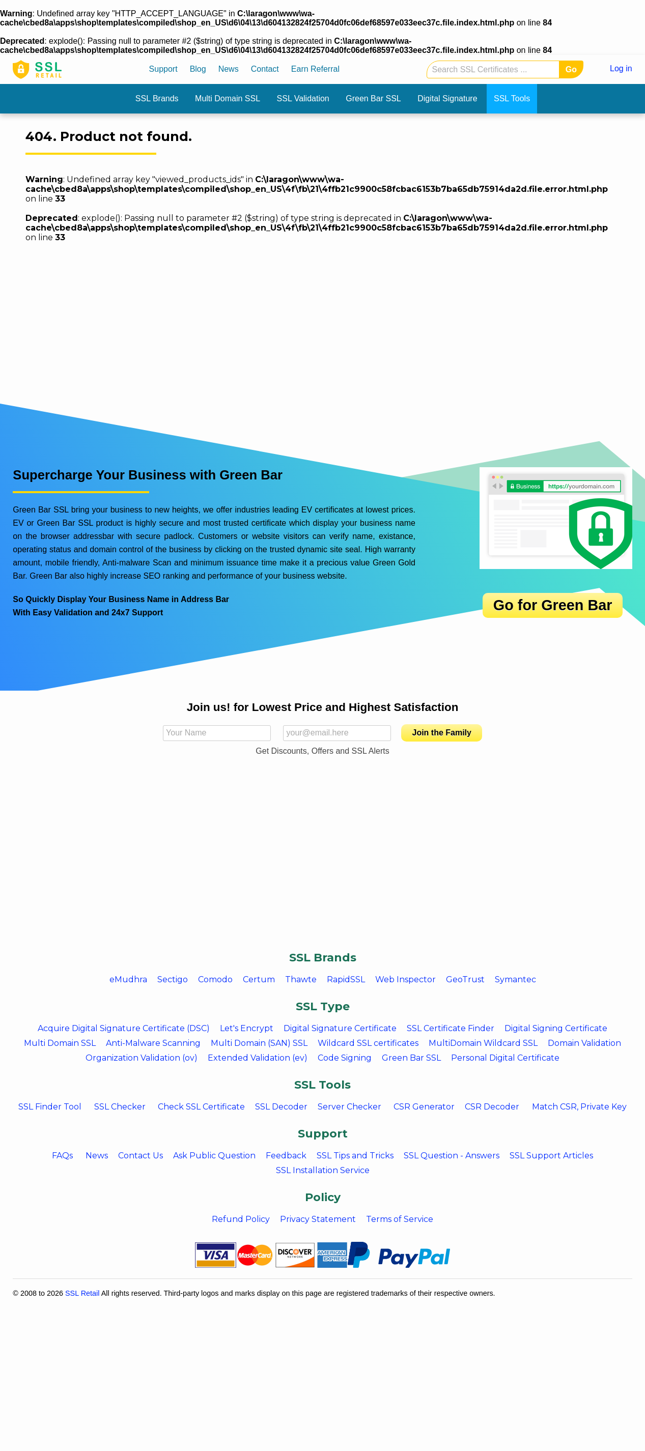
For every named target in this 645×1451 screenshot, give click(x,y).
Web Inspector (405, 979)
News (228, 69)
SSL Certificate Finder (450, 1028)
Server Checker (349, 1107)
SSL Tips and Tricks (355, 1155)
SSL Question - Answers (451, 1155)
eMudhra (128, 979)
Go (571, 69)
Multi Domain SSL (227, 98)
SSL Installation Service (323, 1170)
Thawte (301, 979)
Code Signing (345, 1058)
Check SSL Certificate (201, 1107)
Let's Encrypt (246, 1028)
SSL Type (323, 1006)
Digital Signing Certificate (555, 1028)
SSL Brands (157, 98)
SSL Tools (512, 98)
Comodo (215, 979)
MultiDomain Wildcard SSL (483, 1043)
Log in (621, 68)
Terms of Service (399, 1219)
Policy (323, 1197)
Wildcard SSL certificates (368, 1043)
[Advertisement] (318, 867)
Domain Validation (584, 1043)
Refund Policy (241, 1219)
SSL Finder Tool (49, 1107)
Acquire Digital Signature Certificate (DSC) (124, 1028)
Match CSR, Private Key (579, 1107)
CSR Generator (424, 1107)
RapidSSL (346, 979)
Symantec (515, 979)
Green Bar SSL (373, 98)
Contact (265, 69)
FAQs (62, 1155)
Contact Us (140, 1155)
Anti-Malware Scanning (153, 1043)
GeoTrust (465, 979)
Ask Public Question (214, 1155)
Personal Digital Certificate (505, 1058)
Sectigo (172, 979)
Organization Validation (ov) (142, 1058)
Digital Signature (447, 98)
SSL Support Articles (551, 1155)
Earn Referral (315, 69)
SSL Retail (82, 1293)
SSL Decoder (281, 1107)
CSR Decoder (492, 1107)
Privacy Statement (318, 1219)
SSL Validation (303, 98)
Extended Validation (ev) (257, 1058)
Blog (198, 69)
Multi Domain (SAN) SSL (259, 1043)
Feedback (286, 1155)
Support (163, 69)
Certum (259, 979)
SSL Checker (120, 1107)
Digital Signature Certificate (340, 1028)
